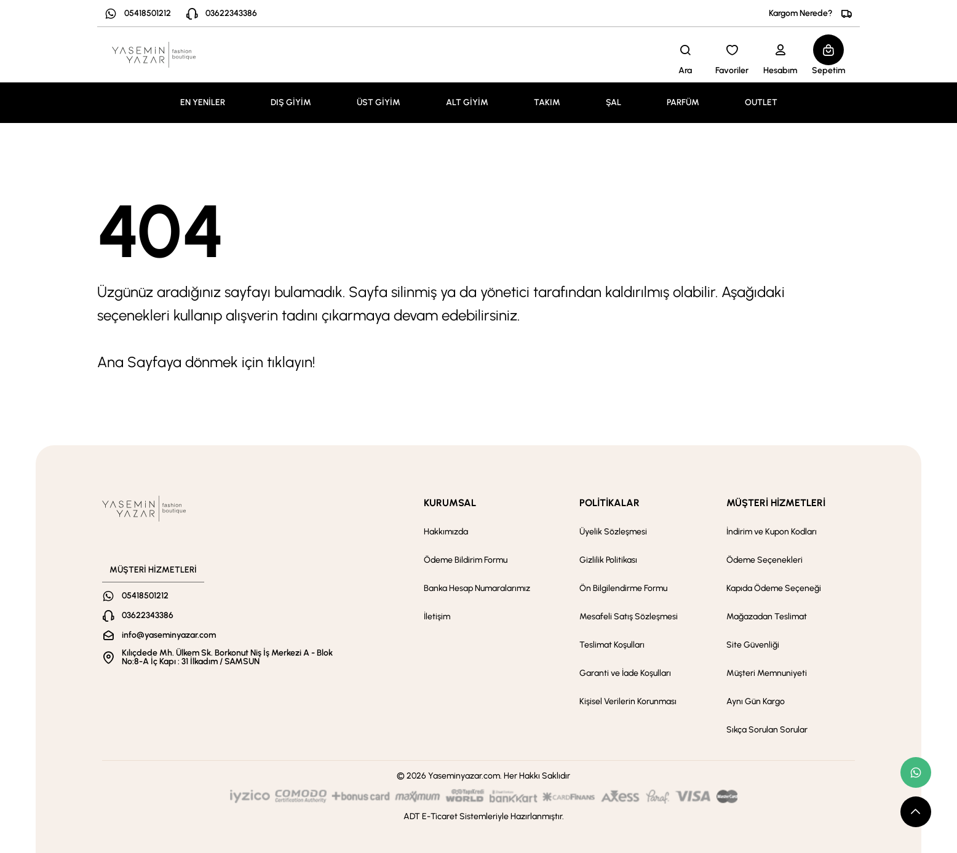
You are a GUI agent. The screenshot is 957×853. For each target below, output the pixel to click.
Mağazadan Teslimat (766, 616)
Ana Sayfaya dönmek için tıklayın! (206, 362)
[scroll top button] (915, 811)
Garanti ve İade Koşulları (625, 673)
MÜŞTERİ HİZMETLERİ (775, 503)
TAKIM (547, 102)
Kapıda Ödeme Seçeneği (773, 588)
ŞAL (613, 102)
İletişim (437, 616)
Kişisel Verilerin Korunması (628, 701)
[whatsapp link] (915, 772)
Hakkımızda (446, 531)
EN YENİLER (202, 102)
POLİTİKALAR (609, 503)
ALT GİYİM (467, 102)
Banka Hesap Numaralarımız (477, 588)
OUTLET (761, 102)
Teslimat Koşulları (612, 645)
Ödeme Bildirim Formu (465, 560)
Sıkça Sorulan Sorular (767, 729)
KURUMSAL (450, 503)
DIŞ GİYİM (291, 102)
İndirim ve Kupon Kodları (771, 531)
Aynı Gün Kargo (755, 701)
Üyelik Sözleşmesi (613, 531)
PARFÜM (683, 102)
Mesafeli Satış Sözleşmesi (628, 616)
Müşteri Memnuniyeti (766, 673)
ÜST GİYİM (378, 102)
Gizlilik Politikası (608, 560)
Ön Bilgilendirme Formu (623, 588)
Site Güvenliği (752, 645)
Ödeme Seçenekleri (764, 560)
